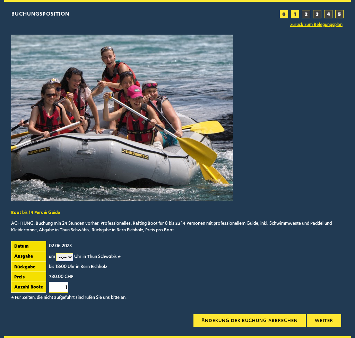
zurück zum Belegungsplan (316, 24)
